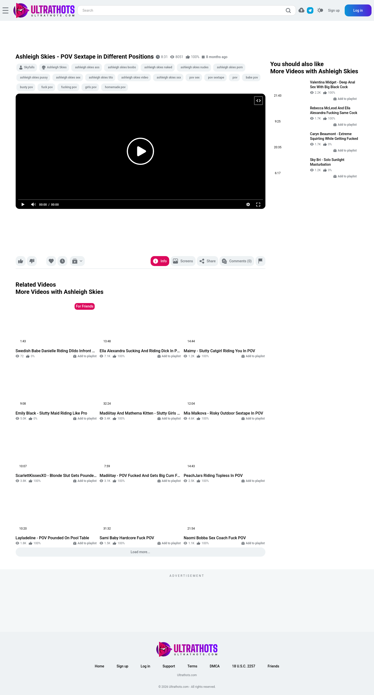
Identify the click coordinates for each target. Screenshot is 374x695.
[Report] (260, 261)
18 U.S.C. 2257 (243, 666)
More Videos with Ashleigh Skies (60, 291)
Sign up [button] (122, 666)
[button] (301, 10)
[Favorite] (51, 261)
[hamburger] (5, 10)
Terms (192, 666)
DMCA (215, 666)
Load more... (140, 552)
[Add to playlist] (77, 261)
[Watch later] (62, 261)
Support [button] (169, 666)
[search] (289, 10)
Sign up (334, 10)
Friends (273, 666)
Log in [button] (145, 666)
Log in (358, 10)
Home (99, 666)
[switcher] (320, 10)
